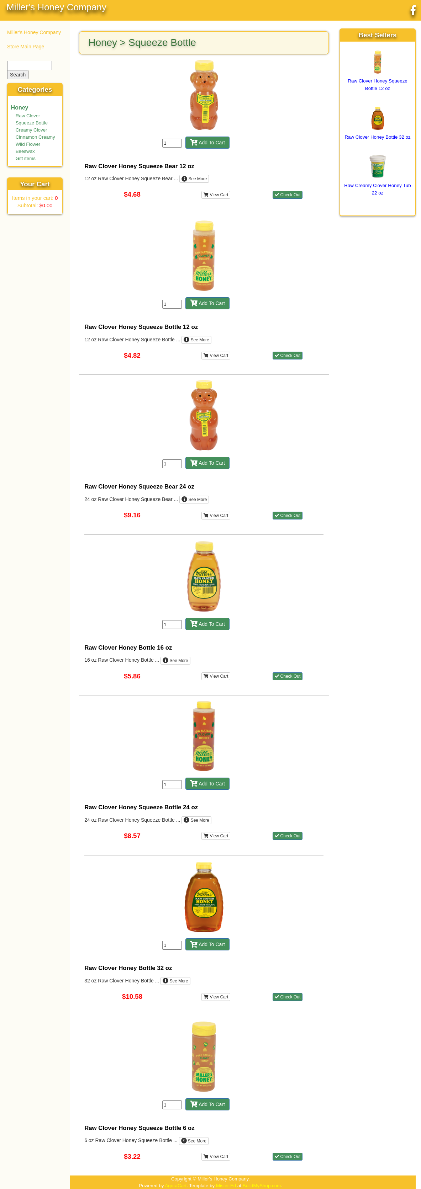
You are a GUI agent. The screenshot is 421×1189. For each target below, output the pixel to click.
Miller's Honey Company (56, 7)
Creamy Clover (31, 130)
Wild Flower (28, 144)
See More (194, 178)
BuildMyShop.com (262, 1185)
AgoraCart (175, 1185)
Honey (19, 108)
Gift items (26, 158)
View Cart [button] (216, 194)
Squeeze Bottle (32, 123)
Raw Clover (28, 115)
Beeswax (25, 151)
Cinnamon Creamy (35, 137)
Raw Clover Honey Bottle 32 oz (377, 137)
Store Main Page (25, 46)
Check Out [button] (287, 194)
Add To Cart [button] (207, 142)
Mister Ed (226, 1185)
